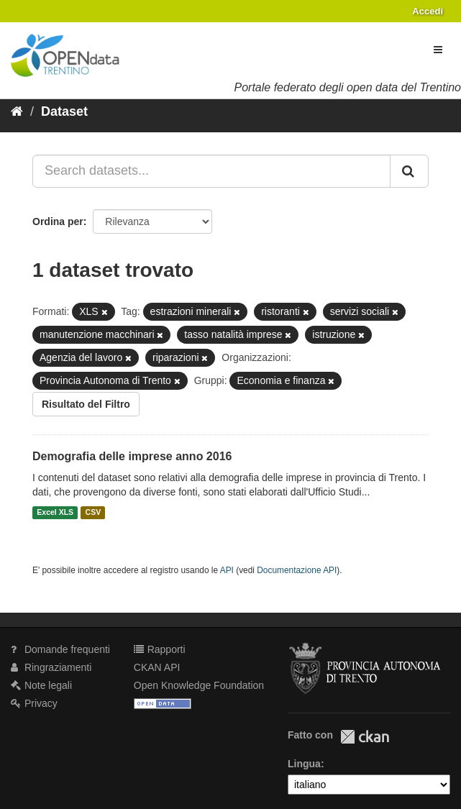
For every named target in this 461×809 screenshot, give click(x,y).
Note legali (41, 685)
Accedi (427, 11)
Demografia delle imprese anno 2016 (132, 456)
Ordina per (57, 221)
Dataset (64, 111)
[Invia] (409, 171)
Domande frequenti (60, 649)
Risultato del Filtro (86, 404)
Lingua (304, 763)
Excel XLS (55, 512)
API (227, 570)
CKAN (364, 736)
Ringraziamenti (51, 667)
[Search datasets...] (211, 171)
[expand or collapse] (438, 49)
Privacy (34, 703)
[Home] (17, 111)
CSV (93, 512)
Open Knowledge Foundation (199, 685)
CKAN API (157, 667)
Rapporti (160, 649)
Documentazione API (297, 570)
